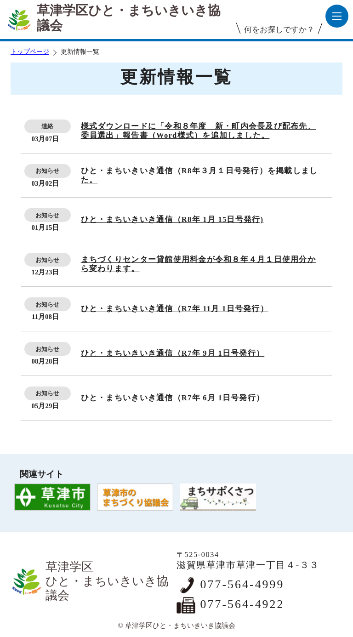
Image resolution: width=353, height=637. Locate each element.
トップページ (30, 51)
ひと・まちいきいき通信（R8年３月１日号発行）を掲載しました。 (199, 175)
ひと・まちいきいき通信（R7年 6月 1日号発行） (173, 397)
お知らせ (47, 170)
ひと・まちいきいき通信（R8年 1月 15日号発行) (172, 219)
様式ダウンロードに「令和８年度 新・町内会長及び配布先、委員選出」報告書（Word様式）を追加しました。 (198, 131)
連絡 (47, 126)
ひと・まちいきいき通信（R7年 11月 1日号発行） (174, 308)
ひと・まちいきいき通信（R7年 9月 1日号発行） (173, 353)
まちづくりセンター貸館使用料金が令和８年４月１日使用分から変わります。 (198, 264)
